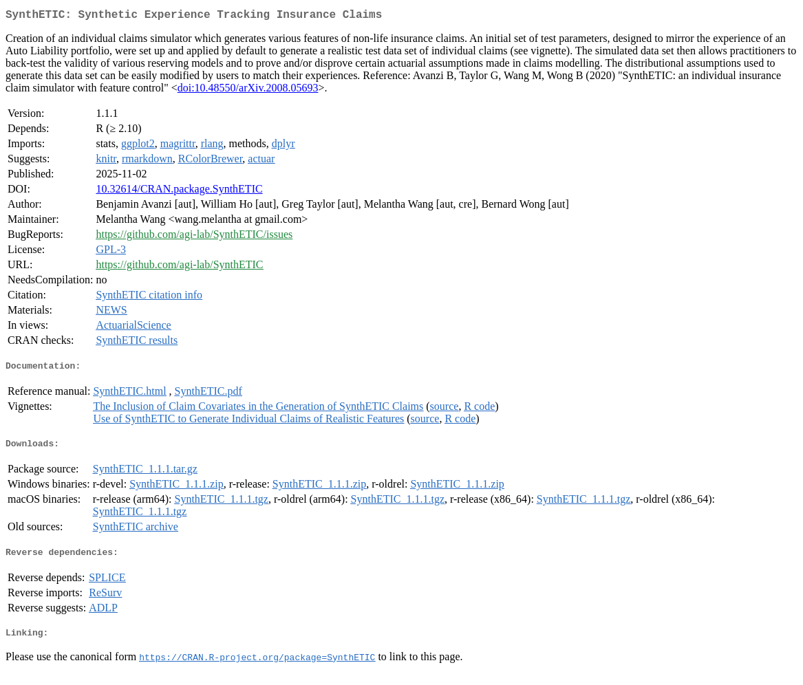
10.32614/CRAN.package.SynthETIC (179, 191)
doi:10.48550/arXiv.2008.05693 (248, 90)
